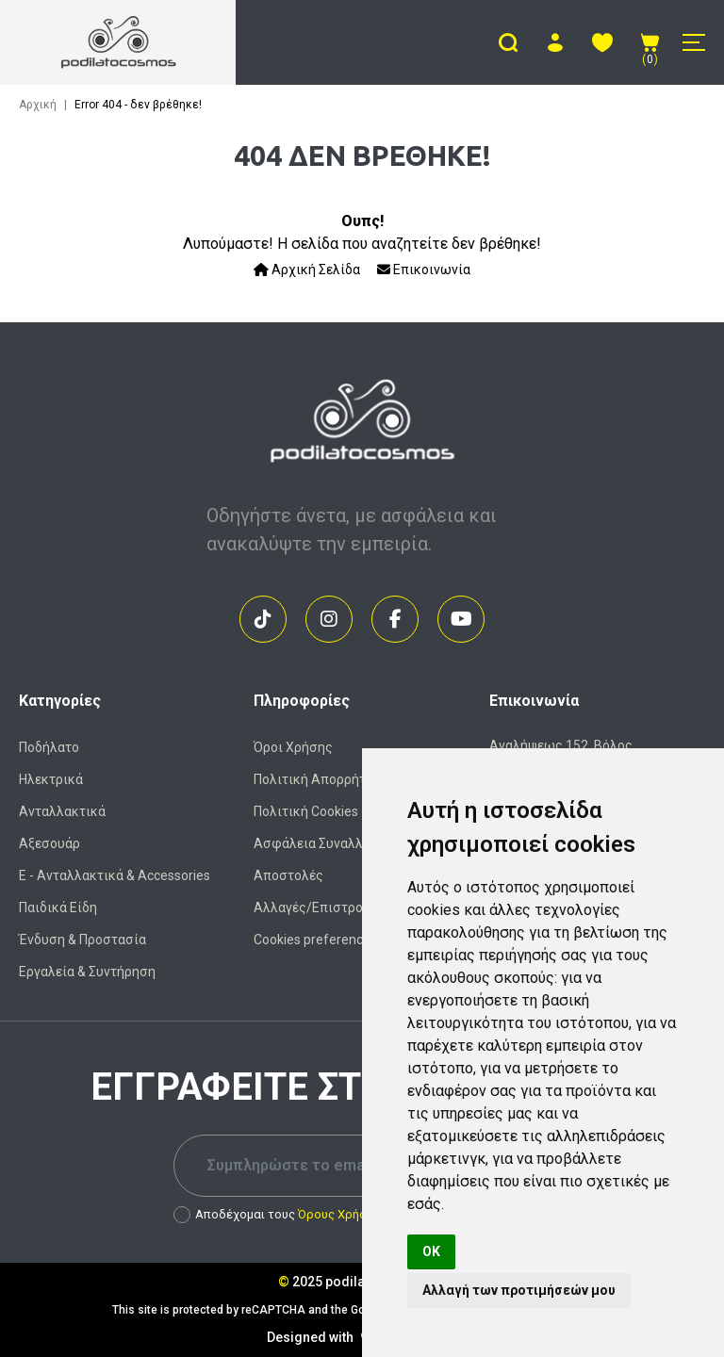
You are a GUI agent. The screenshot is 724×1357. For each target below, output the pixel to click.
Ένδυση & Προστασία (82, 939)
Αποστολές (288, 875)
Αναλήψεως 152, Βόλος (561, 745)
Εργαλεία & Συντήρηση (87, 971)
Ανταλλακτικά (62, 811)
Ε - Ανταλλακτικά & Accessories (114, 875)
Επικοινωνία (423, 269)
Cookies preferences (315, 939)
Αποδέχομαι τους (276, 1214)
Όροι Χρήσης (293, 747)
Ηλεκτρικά (51, 779)
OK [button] (431, 1251)
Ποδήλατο (49, 747)
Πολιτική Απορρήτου (317, 779)
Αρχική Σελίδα (307, 269)
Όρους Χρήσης (339, 1214)
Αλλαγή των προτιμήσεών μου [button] (519, 1290)
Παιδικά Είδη (58, 907)
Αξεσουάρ (49, 843)
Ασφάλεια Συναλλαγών (324, 843)
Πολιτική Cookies (306, 811)
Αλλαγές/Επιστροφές (320, 907)
